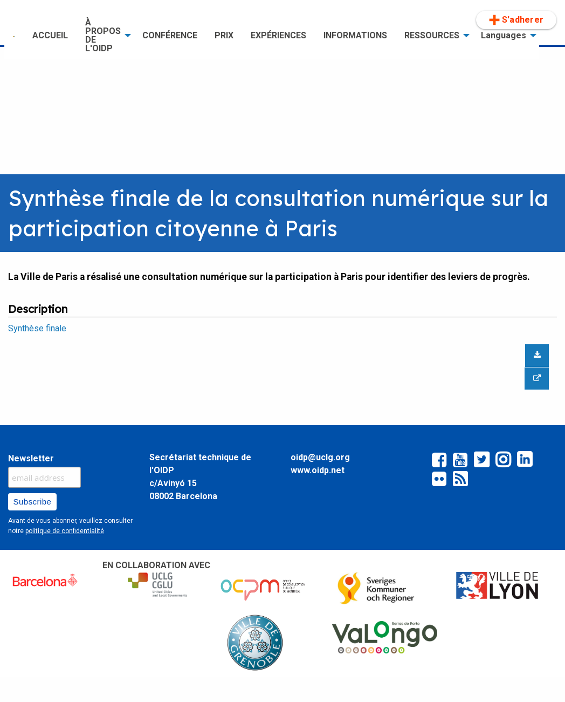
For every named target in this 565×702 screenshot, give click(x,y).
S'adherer (516, 20)
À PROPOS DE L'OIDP (103, 35)
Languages (503, 35)
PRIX (224, 35)
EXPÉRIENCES (278, 35)
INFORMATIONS (355, 35)
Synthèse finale (37, 328)
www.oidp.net (317, 470)
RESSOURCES (431, 35)
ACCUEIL (50, 35)
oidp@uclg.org (320, 457)
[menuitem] (14, 35)
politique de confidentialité (64, 531)
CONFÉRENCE (169, 35)
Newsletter (31, 458)
